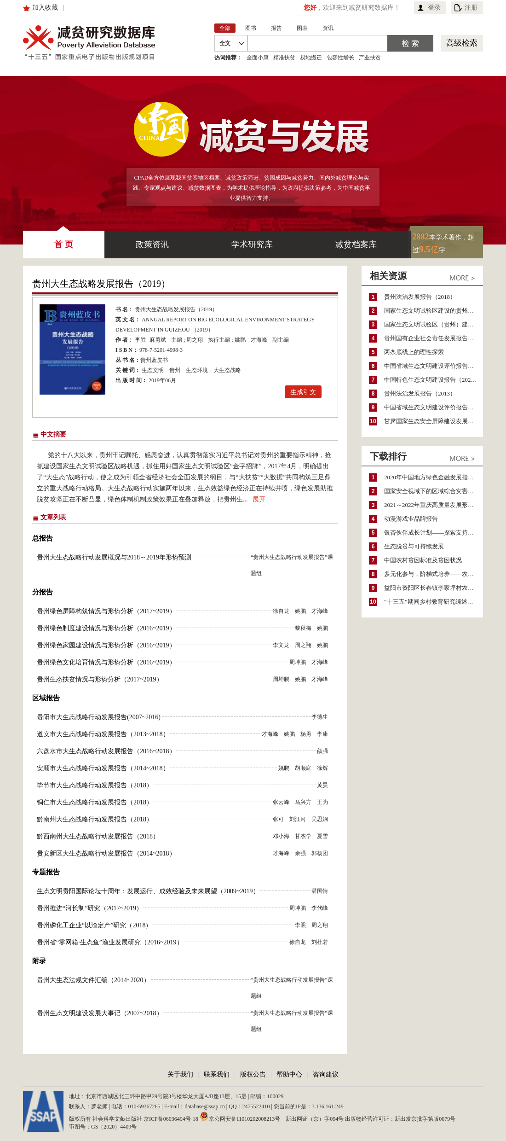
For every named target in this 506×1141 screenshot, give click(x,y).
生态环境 (197, 370)
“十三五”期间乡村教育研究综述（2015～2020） (433, 601)
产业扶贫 (370, 57)
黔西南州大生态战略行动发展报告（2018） (98, 836)
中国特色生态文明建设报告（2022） (432, 379)
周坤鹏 (297, 662)
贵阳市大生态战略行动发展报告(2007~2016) (99, 717)
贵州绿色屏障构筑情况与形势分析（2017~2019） (106, 611)
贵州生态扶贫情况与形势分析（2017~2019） (100, 679)
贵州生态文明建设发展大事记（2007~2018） (100, 1013)
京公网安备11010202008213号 (240, 1116)
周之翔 (194, 340)
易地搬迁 (311, 57)
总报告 (42, 538)
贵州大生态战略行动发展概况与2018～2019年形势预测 (114, 557)
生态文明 (153, 370)
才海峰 (259, 340)
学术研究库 (252, 244)
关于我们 (180, 1074)
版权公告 (253, 1074)
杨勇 (305, 734)
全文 (224, 43)
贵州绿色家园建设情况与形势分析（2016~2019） (106, 645)
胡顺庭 (303, 768)
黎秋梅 (303, 628)
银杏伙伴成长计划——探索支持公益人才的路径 (433, 532)
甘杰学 (303, 836)
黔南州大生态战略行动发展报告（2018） (95, 819)
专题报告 (46, 872)
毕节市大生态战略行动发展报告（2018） (95, 785)
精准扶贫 (284, 57)
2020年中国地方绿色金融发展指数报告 (433, 477)
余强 (300, 853)
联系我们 (217, 1074)
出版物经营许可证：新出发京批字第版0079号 (400, 1119)
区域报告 (46, 698)
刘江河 (297, 819)
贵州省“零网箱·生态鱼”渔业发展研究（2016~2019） (110, 942)
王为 (322, 802)
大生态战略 (227, 370)
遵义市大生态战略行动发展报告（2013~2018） (103, 734)
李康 (322, 734)
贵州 (174, 370)
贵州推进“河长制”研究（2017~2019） (90, 908)
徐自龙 (281, 611)
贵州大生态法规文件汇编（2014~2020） (93, 980)
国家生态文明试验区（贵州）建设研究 (433, 324)
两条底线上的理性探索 (414, 352)
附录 (39, 961)
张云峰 (281, 802)
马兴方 (303, 802)
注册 (471, 7)
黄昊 (322, 785)
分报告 (42, 592)
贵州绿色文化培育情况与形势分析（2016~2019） (106, 662)
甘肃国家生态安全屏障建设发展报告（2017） (433, 421)
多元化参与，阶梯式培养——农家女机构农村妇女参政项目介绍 (433, 573)
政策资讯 (152, 244)
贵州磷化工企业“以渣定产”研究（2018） (94, 925)
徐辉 (322, 768)
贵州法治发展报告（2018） (420, 296)
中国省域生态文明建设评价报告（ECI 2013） (433, 407)
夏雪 (322, 836)
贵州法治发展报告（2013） (420, 393)
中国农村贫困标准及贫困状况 (423, 560)
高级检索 (461, 43)
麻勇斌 (158, 340)
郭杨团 (319, 853)
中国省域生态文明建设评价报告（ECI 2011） (433, 365)
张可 (278, 819)
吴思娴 (319, 819)
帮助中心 (289, 1074)
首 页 (63, 240)
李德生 (319, 717)
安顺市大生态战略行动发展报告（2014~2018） (103, 768)
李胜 (140, 340)
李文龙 (281, 645)
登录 (434, 7)
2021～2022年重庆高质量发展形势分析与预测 (433, 504)
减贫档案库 (356, 244)
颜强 (322, 751)
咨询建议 (326, 1074)
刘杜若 (319, 942)
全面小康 (258, 57)
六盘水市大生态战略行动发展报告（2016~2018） (106, 751)
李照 (300, 925)
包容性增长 (340, 57)
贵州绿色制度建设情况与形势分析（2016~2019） (106, 628)
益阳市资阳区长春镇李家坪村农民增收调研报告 (433, 587)
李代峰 (319, 908)
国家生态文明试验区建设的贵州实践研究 (433, 310)
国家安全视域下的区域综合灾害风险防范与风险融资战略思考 (433, 491)
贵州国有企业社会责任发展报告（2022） (433, 338)
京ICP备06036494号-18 (171, 1119)
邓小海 (281, 836)
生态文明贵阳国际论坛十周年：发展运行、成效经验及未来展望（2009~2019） (148, 891)
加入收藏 (45, 7)
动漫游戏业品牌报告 (411, 518)
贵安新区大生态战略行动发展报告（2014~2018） (106, 853)
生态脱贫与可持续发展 (414, 546)
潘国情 (319, 891)
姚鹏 (240, 340)
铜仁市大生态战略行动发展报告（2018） (95, 802)
